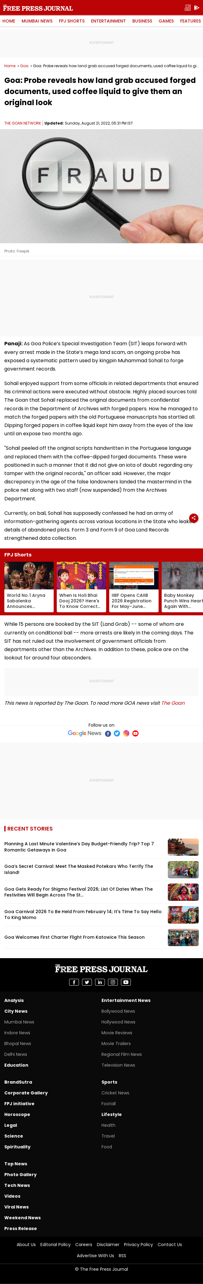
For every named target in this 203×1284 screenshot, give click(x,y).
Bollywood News (118, 1011)
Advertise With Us (95, 1256)
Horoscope (17, 1114)
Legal (10, 1125)
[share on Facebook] (74, 982)
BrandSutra (18, 1082)
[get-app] (197, 8)
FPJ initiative (19, 1104)
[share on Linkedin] (100, 982)
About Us (26, 1244)
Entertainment (108, 21)
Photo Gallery (20, 1174)
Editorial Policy (55, 1244)
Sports (109, 1082)
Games (166, 21)
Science (13, 1136)
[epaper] (187, 8)
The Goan (172, 703)
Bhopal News (17, 1043)
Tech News (17, 1185)
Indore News (17, 1033)
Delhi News (15, 1054)
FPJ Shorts (72, 21)
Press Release (20, 1228)
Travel (108, 1136)
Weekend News (22, 1218)
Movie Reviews (117, 1033)
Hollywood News (118, 1022)
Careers (83, 1244)
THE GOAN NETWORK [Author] (22, 123)
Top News (15, 1164)
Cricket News (115, 1093)
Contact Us (170, 1244)
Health (108, 1125)
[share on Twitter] (87, 982)
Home (8, 21)
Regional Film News (122, 1054)
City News (15, 1011)
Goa (24, 66)
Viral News (16, 1207)
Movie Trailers (116, 1043)
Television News (118, 1065)
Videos (12, 1196)
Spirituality (17, 1147)
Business (142, 21)
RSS (122, 1256)
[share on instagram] (113, 982)
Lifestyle (112, 1114)
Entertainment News (126, 1000)
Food (107, 1147)
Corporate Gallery (26, 1093)
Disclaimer (108, 1244)
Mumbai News (37, 21)
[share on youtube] (126, 982)
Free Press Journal (38, 8)
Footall (109, 1104)
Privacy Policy (138, 1244)
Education (16, 1065)
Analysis (14, 1000)
